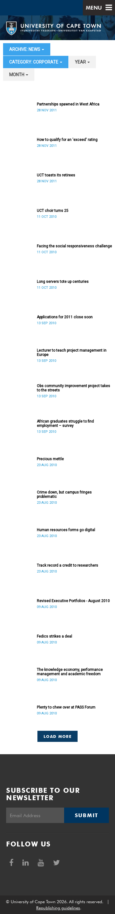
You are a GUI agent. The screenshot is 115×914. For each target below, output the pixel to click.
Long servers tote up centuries (63, 281)
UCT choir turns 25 (52, 211)
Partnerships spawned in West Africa (68, 104)
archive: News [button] (26, 49)
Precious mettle (50, 459)
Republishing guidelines (58, 907)
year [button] (82, 62)
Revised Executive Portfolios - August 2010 (73, 601)
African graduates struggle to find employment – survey (65, 423)
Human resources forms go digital (66, 530)
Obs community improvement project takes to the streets (73, 388)
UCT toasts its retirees (56, 175)
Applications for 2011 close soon (65, 317)
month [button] (18, 74)
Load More (57, 736)
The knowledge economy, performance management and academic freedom (70, 672)
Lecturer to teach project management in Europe (71, 352)
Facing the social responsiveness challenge (74, 246)
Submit (86, 815)
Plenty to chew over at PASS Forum (66, 707)
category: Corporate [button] (35, 62)
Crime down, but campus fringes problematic (64, 494)
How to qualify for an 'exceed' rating (67, 140)
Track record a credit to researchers (67, 565)
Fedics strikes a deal (54, 636)
